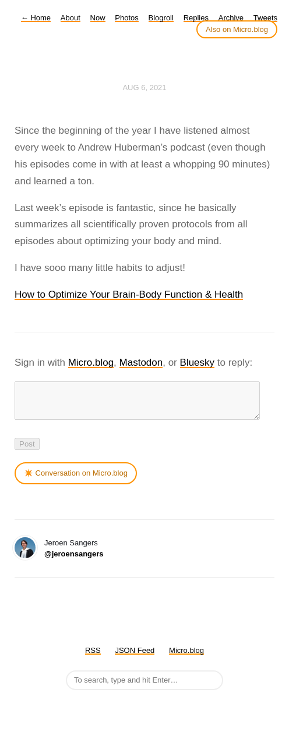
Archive (231, 17)
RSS (93, 657)
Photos (126, 17)
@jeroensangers (74, 560)
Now (97, 17)
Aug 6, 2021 (144, 87)
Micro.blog (91, 362)
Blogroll (161, 17)
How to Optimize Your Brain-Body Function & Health (129, 294)
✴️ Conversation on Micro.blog (76, 480)
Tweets (265, 17)
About (70, 17)
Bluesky (197, 362)
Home (36, 17)
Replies (196, 17)
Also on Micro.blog (237, 29)
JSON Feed (134, 657)
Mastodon (141, 362)
